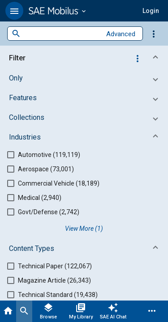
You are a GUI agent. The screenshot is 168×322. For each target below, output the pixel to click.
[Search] (24, 311)
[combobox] (61, 34)
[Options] (154, 33)
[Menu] (152, 311)
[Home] (8, 311)
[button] (14, 11)
